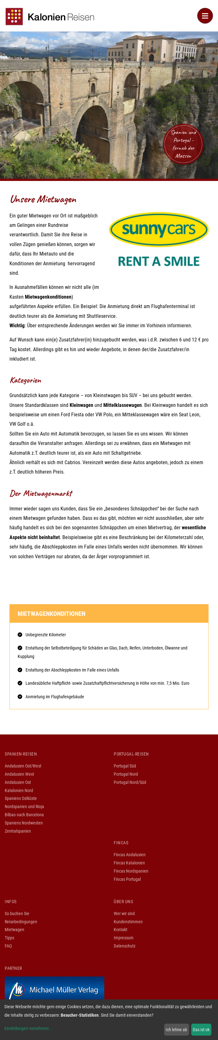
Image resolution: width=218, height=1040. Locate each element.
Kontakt (120, 929)
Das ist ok (201, 1029)
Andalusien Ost (18, 782)
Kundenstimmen (128, 921)
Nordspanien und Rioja (24, 806)
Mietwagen (14, 929)
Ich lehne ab (176, 1029)
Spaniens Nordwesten (24, 822)
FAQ (8, 945)
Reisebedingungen (21, 921)
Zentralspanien (18, 831)
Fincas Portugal (127, 879)
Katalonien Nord (19, 790)
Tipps (9, 937)
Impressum (124, 937)
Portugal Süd (125, 765)
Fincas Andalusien (130, 854)
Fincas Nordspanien (131, 871)
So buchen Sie (17, 913)
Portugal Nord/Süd (130, 782)
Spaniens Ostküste (21, 798)
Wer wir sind (124, 913)
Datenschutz (124, 945)
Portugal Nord (126, 774)
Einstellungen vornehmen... (28, 1028)
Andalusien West (19, 774)
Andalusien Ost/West (23, 765)
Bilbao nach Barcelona (24, 814)
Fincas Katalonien (129, 862)
